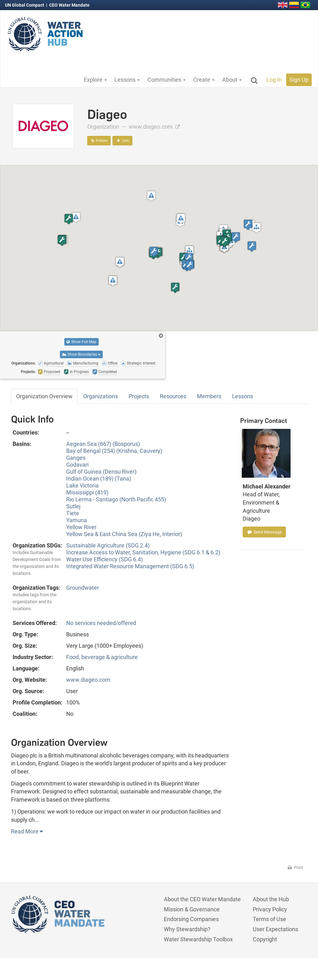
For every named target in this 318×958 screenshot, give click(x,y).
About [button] (232, 79)
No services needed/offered (101, 623)
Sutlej (73, 506)
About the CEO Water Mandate (202, 899)
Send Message (264, 531)
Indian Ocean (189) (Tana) (98, 478)
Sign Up (299, 79)
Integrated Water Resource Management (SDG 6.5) (130, 566)
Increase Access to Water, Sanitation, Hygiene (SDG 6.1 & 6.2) (143, 552)
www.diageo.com (154, 126)
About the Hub (271, 899)
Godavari (77, 464)
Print (295, 867)
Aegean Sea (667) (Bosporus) (103, 444)
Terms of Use (269, 919)
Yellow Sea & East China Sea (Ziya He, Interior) (124, 534)
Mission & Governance (192, 909)
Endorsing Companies (191, 919)
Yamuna (76, 520)
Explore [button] (95, 79)
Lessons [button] (127, 79)
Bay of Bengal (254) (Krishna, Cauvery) (114, 450)
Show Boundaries (81, 354)
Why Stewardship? (187, 929)
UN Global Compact (25, 5)
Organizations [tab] (100, 396)
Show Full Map (81, 342)
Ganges (75, 457)
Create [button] (204, 79)
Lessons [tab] (242, 396)
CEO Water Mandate (69, 5)
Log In (274, 79)
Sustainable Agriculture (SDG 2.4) (108, 545)
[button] (76, 217)
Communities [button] (166, 79)
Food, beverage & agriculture (102, 657)
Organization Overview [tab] (44, 396)
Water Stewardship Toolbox (198, 939)
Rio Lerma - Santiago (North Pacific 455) (116, 499)
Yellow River (81, 527)
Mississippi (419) (87, 492)
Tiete (72, 513)
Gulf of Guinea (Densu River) (101, 471)
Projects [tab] (139, 396)
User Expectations (275, 929)
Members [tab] (209, 396)
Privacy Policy (270, 909)
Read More (27, 831)
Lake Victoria (82, 485)
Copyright (265, 939)
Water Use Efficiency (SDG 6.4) (104, 559)
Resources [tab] (173, 396)
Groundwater (82, 587)
